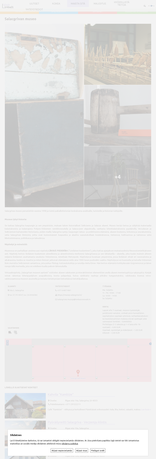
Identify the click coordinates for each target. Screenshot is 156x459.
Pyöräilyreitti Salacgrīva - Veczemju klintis (77, 422)
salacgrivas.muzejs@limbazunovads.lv (74, 299)
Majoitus (100, 3)
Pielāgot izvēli (97, 450)
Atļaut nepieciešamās (62, 450)
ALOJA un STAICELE (136, 11)
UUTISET (34, 3)
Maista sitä (78, 3)
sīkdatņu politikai (70, 443)
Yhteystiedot (34, 9)
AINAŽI (20, 11)
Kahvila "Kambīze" (61, 394)
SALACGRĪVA (58, 11)
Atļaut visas (81, 450)
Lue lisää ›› (146, 409)
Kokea (56, 3)
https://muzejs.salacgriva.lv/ (70, 295)
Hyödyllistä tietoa (121, 3)
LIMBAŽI (97, 11)
